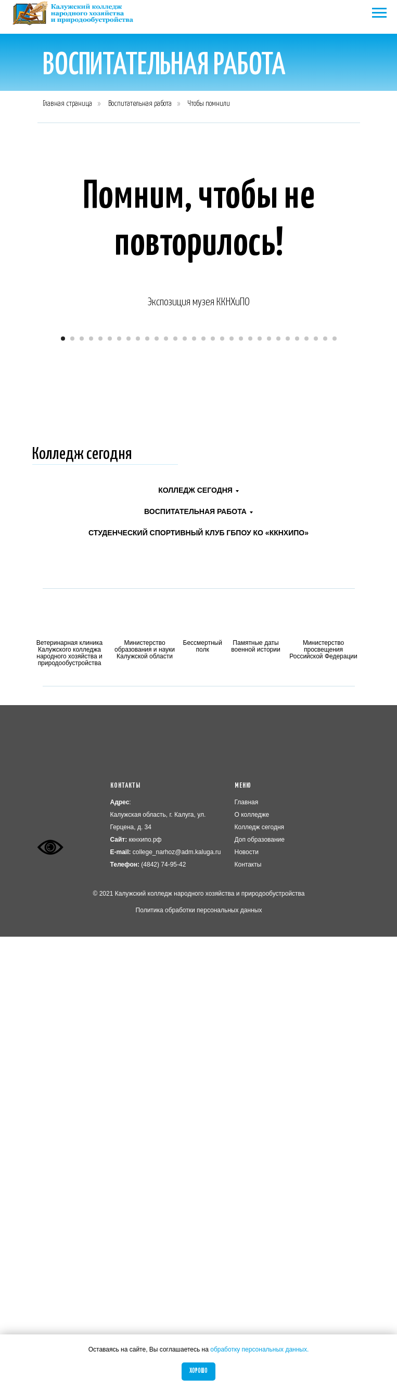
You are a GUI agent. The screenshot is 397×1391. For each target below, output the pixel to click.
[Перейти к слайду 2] (72, 793)
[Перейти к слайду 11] (157, 793)
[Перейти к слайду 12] (166, 793)
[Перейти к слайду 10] (147, 793)
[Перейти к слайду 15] (194, 793)
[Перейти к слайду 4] (91, 793)
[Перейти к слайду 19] (231, 793)
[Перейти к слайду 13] (175, 793)
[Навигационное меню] (379, 13)
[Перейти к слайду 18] (222, 793)
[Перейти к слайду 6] (110, 793)
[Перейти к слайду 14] (185, 793)
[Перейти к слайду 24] (278, 793)
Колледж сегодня (82, 908)
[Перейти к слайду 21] (250, 793)
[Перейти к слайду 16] (203, 793)
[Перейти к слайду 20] (241, 793)
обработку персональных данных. (259, 1349)
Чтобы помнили (209, 103)
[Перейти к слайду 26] (297, 793)
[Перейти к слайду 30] (334, 793)
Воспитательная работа (140, 103)
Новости (247, 1306)
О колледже (252, 1269)
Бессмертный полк (202, 1100)
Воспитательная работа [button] (195, 966)
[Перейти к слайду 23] (269, 793)
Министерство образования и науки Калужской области (144, 1103)
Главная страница (67, 103)
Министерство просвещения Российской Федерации (323, 1103)
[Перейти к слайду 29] (325, 793)
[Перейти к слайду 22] (260, 793)
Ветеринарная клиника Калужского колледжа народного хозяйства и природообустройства (69, 1107)
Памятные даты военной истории (255, 1100)
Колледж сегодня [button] (195, 944)
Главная (247, 1256)
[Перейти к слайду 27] (306, 793)
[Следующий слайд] (376, 550)
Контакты (248, 1318)
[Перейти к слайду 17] (213, 793)
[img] (69, 1076)
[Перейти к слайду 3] (82, 793)
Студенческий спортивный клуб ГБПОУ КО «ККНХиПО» (198, 987)
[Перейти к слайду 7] (119, 793)
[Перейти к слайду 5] (100, 793)
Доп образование (260, 1294)
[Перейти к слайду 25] (288, 793)
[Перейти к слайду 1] (63, 793)
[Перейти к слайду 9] (138, 793)
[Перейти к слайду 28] (316, 793)
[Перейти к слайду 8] (128, 793)
